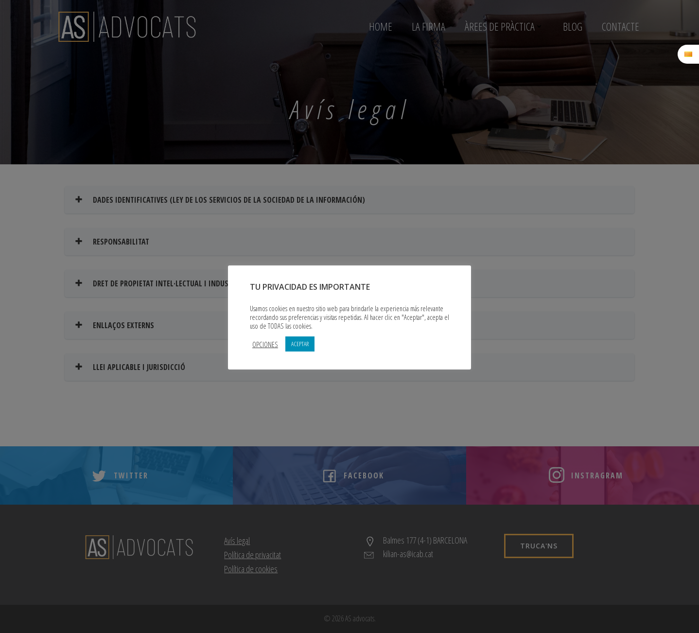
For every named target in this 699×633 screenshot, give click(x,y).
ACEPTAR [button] (300, 343)
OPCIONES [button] (265, 344)
